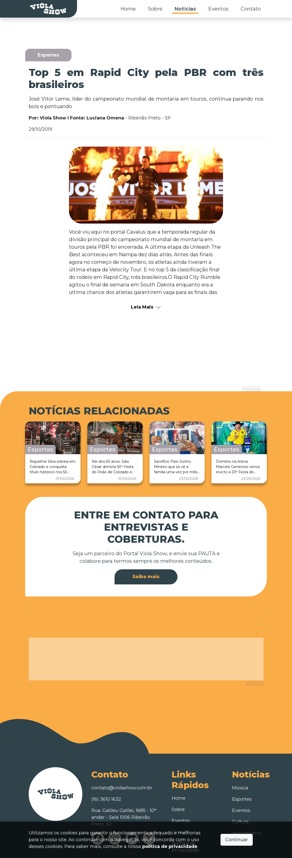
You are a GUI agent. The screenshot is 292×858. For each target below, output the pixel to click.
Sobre (155, 9)
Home (128, 9)
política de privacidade (169, 846)
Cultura (240, 796)
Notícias (185, 9)
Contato (251, 9)
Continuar (236, 839)
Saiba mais (146, 564)
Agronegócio (246, 808)
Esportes (242, 774)
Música (240, 762)
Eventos (218, 9)
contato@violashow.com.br (121, 762)
